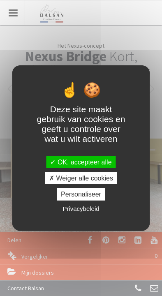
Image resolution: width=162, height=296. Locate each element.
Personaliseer (81, 194)
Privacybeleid (80, 208)
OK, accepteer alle (80, 162)
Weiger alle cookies (81, 178)
